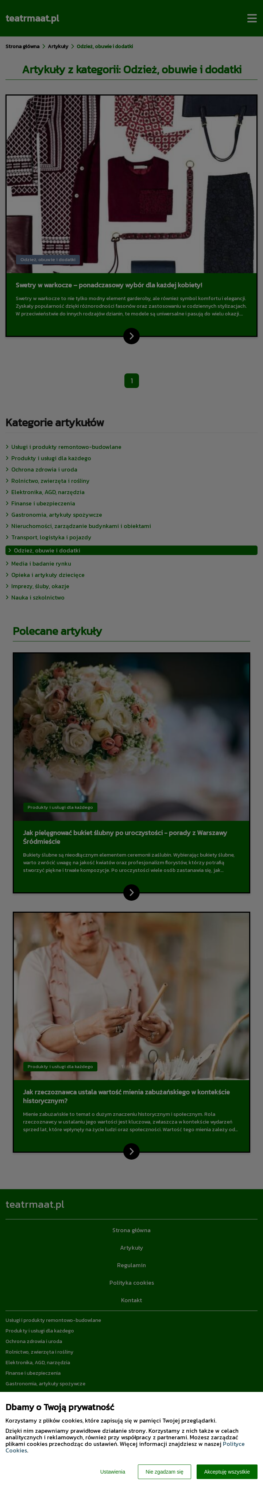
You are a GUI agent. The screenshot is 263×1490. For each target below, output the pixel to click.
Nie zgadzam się (164, 1472)
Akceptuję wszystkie (227, 1472)
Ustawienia (112, 1472)
